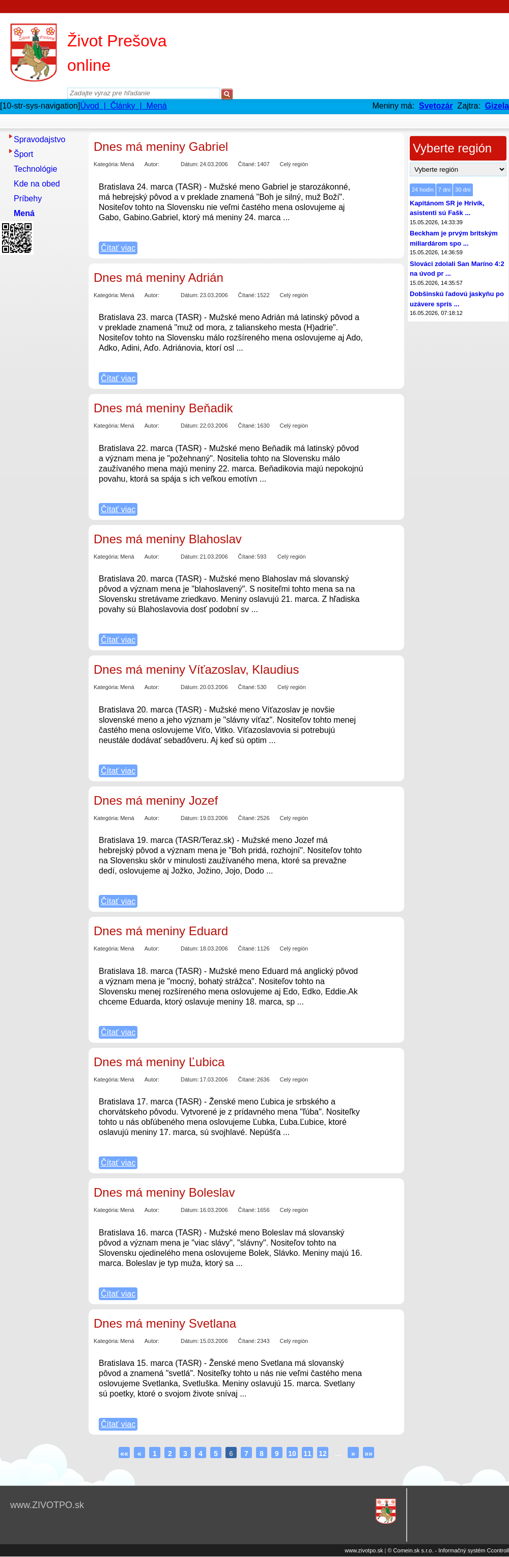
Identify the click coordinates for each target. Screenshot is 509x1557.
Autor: (152, 164)
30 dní (463, 190)
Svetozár (436, 105)
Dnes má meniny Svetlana (165, 1323)
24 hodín (423, 190)
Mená (24, 213)
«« (124, 1453)
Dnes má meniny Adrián (158, 277)
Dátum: (190, 164)
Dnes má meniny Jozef (156, 800)
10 (292, 1453)
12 (323, 1453)
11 (307, 1453)
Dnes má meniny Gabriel (161, 146)
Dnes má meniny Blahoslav (168, 539)
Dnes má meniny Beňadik (163, 408)
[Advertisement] (40, 411)
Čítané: (247, 164)
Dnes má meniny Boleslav (164, 1192)
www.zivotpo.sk (364, 1550)
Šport (23, 154)
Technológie (35, 169)
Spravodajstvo (39, 139)
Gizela (497, 105)
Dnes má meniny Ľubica (159, 1062)
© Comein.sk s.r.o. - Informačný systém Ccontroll (448, 1550)
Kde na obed (37, 183)
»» (368, 1453)
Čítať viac (118, 248)
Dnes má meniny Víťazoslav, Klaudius (196, 669)
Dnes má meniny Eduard (161, 931)
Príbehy (28, 198)
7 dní (444, 190)
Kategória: (106, 164)
